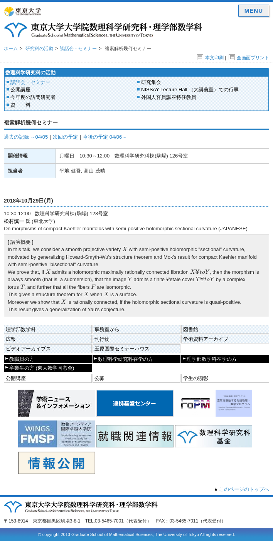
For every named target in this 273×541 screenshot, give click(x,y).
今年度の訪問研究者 (33, 97)
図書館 (190, 329)
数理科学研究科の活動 (30, 72)
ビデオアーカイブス (28, 348)
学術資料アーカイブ (205, 339)
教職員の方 (21, 359)
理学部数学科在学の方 (212, 359)
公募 (99, 378)
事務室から (107, 329)
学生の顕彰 (195, 378)
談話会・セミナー (78, 48)
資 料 (20, 105)
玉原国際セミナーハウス (122, 348)
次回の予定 (65, 137)
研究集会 (151, 82)
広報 (11, 339)
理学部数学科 (21, 329)
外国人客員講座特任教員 (168, 97)
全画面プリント (249, 57)
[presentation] (124, 248)
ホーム (11, 48)
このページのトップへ (244, 489)
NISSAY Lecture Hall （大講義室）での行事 (190, 89)
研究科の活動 (39, 48)
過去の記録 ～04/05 (26, 137)
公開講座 (20, 89)
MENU (253, 10)
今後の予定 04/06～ (105, 137)
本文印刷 (210, 57)
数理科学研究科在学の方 (125, 359)
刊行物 (102, 339)
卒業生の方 (41, 367)
